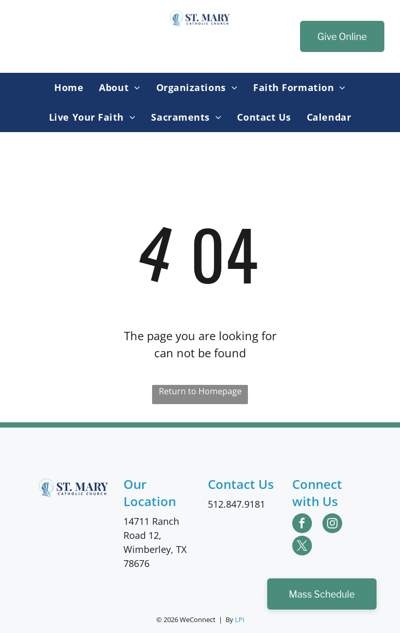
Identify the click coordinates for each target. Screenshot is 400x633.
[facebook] (302, 524)
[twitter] (302, 547)
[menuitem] (68, 87)
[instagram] (332, 524)
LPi (239, 619)
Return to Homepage (200, 391)
